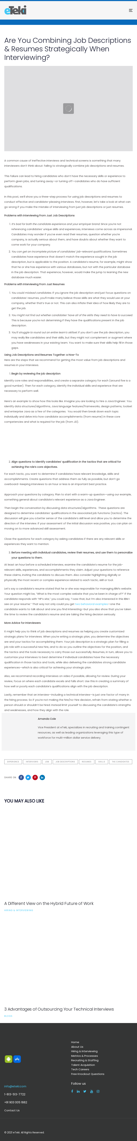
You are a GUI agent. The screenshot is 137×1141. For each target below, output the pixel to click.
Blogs (8, 1016)
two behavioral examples (91, 604)
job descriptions (65, 761)
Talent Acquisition (83, 1065)
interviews (32, 761)
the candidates (120, 761)
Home (75, 1042)
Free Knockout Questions (87, 1074)
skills (101, 761)
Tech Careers (80, 1069)
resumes (87, 761)
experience (13, 761)
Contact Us (12, 1110)
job (47, 761)
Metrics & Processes (84, 1056)
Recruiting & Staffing (84, 1060)
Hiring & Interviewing (18, 910)
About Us (77, 1047)
